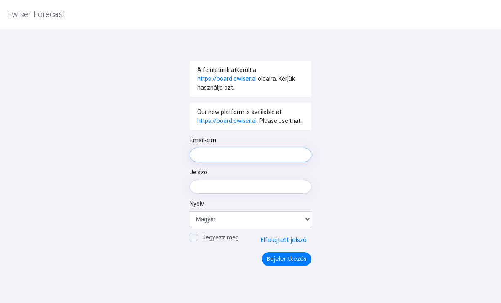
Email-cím (203, 140)
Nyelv (197, 203)
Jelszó (198, 172)
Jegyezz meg (214, 237)
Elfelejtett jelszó (284, 240)
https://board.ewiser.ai (227, 78)
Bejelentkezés (287, 259)
